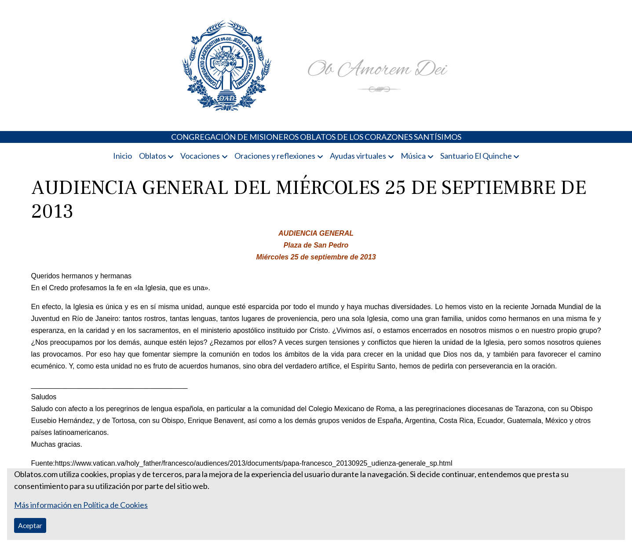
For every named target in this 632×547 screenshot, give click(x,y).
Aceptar (30, 525)
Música (413, 155)
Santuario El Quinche (476, 155)
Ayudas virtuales (358, 155)
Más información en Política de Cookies (81, 505)
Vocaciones (200, 155)
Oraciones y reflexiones (274, 155)
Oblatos (152, 155)
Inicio (122, 155)
